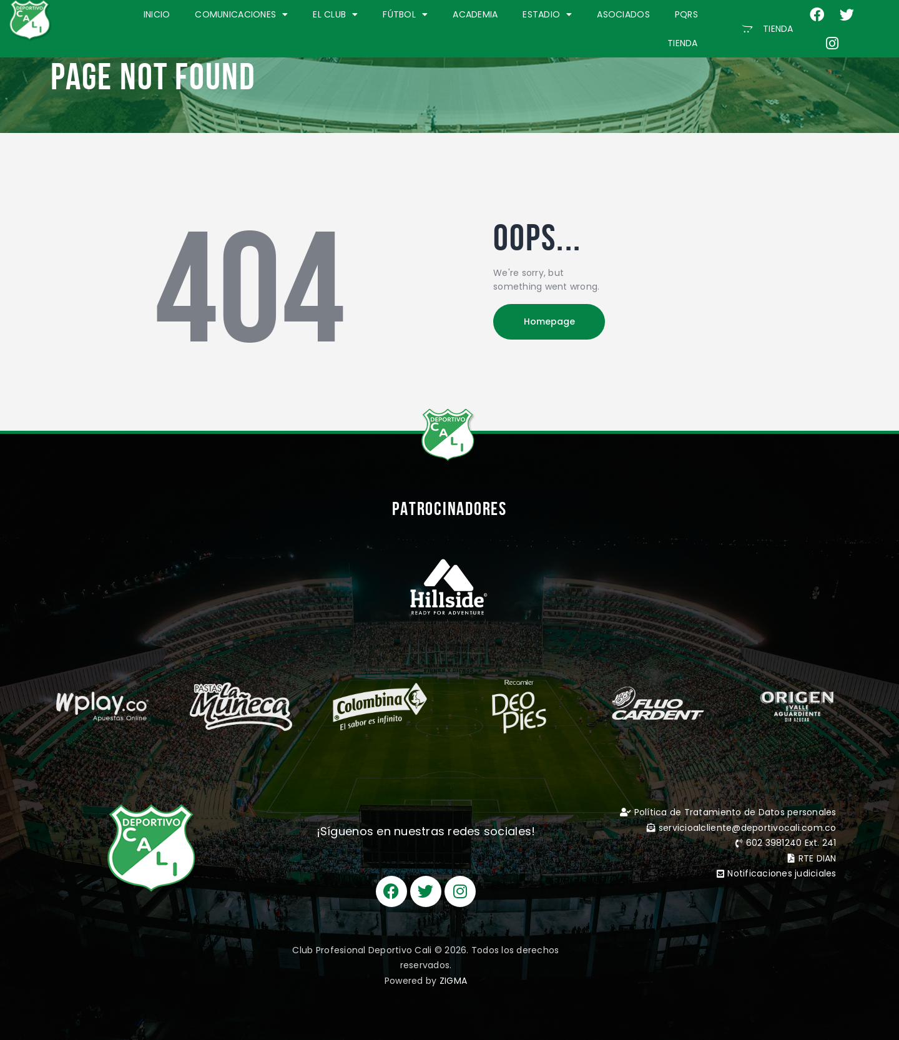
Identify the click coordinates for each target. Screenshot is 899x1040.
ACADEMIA (475, 14)
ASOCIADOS (623, 14)
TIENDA (682, 43)
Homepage (549, 321)
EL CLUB (335, 14)
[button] (767, 28)
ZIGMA (453, 980)
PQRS (686, 14)
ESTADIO (547, 14)
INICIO (157, 14)
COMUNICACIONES (241, 14)
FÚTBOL (405, 14)
